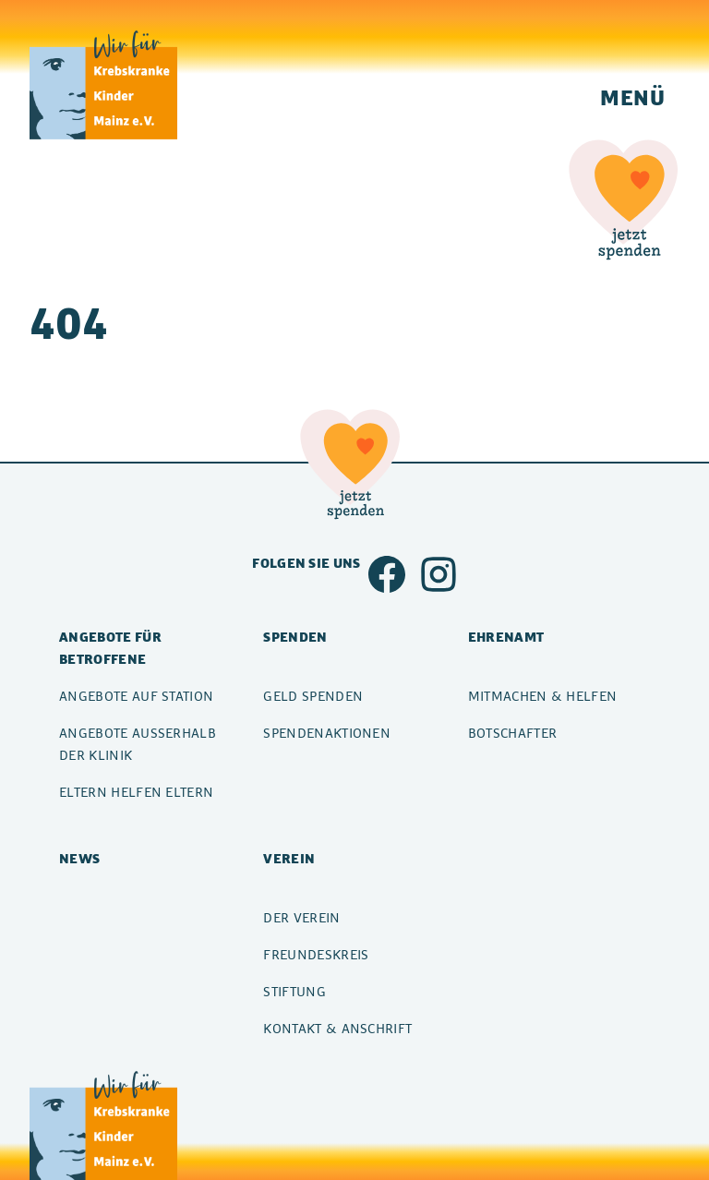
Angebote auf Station (136, 695)
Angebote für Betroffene (110, 647)
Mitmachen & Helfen (543, 695)
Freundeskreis (315, 954)
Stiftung (294, 991)
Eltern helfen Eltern (136, 792)
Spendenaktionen (327, 732)
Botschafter (513, 732)
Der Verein (301, 917)
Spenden (295, 636)
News (79, 858)
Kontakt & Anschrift (337, 1028)
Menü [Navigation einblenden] (632, 97)
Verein (289, 858)
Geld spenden (313, 695)
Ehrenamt (506, 636)
